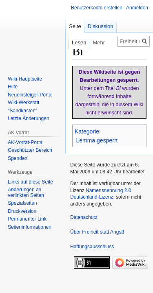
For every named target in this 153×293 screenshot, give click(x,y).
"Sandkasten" (22, 111)
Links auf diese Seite (30, 182)
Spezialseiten (22, 203)
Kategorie (87, 131)
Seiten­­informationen (29, 227)
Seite (75, 26)
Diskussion (100, 26)
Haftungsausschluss (92, 246)
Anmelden (137, 8)
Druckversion (22, 211)
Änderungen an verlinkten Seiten (26, 192)
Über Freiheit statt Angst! (97, 232)
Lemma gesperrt (97, 140)
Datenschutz (84, 217)
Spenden (17, 158)
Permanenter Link (27, 219)
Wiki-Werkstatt (23, 102)
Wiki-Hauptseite (25, 79)
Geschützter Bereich (30, 150)
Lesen (73, 42)
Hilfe (13, 87)
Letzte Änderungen (28, 118)
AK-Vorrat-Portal (25, 142)
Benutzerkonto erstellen (96, 8)
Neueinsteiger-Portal (30, 95)
